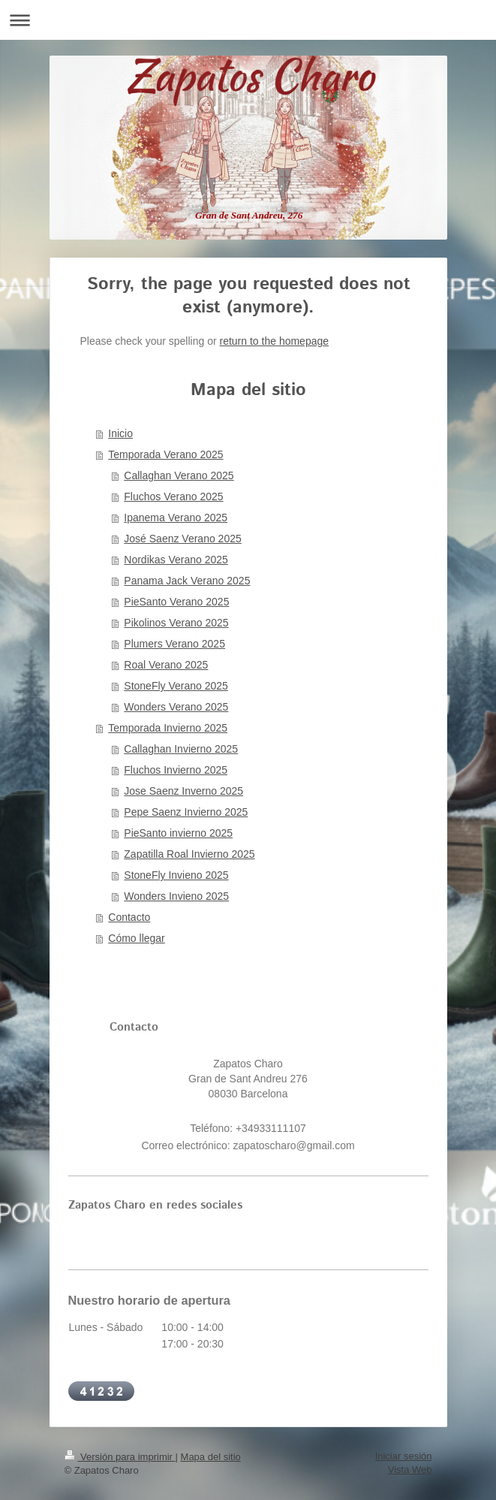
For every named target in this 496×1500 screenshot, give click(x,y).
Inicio (120, 433)
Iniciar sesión (403, 1456)
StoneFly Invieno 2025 (176, 875)
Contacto (129, 917)
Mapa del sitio (211, 1456)
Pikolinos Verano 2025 (176, 623)
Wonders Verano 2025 (176, 707)
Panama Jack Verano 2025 (187, 581)
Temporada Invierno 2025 (167, 728)
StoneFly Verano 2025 (176, 686)
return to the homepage (274, 341)
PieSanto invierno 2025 (178, 833)
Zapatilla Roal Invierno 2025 (189, 854)
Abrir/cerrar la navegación (248, 20)
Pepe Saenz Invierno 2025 (186, 812)
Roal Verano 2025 (166, 665)
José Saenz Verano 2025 (182, 539)
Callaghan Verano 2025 (178, 475)
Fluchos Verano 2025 (173, 496)
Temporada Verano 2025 (165, 454)
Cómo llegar (136, 938)
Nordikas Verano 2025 (176, 560)
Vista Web (410, 1469)
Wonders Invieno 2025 (176, 896)
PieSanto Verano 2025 (176, 602)
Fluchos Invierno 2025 (175, 770)
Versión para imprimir (120, 1456)
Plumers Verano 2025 (174, 644)
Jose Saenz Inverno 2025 (183, 791)
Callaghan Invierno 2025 (181, 749)
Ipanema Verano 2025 (175, 518)
